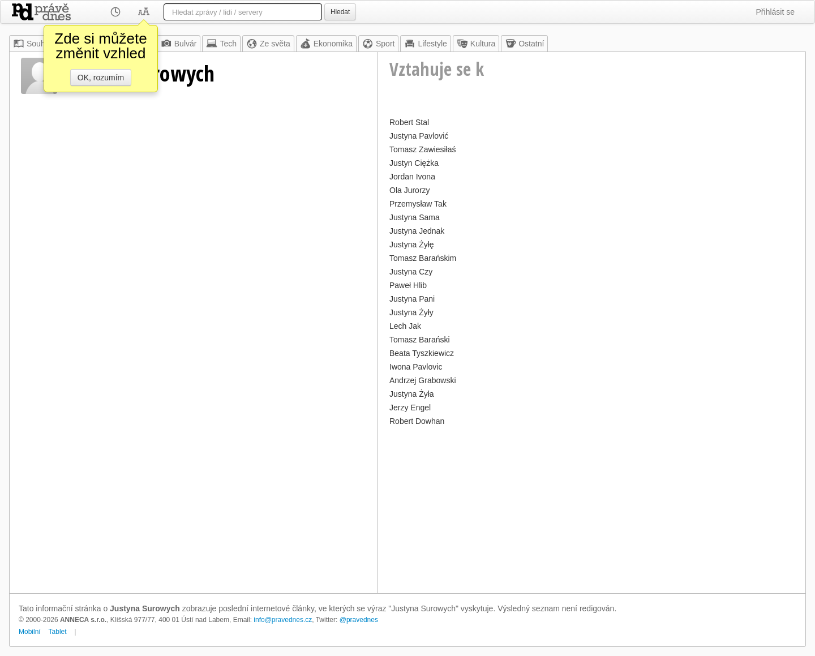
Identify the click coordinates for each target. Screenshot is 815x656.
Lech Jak (405, 326)
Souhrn (32, 43)
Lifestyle (425, 43)
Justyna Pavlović (418, 135)
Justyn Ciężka (414, 163)
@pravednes (359, 620)
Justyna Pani (412, 298)
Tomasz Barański (419, 339)
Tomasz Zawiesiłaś (422, 149)
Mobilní (30, 632)
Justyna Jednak (416, 230)
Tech (221, 43)
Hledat (340, 12)
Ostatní (524, 43)
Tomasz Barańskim (422, 258)
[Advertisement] (591, 508)
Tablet (58, 632)
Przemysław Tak (418, 203)
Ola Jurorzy (409, 190)
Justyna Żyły (411, 312)
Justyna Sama (414, 217)
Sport (378, 43)
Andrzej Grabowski (422, 380)
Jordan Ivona (412, 176)
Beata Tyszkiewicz (421, 353)
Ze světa (268, 43)
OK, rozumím (101, 77)
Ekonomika (326, 43)
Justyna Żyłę (411, 244)
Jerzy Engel (410, 407)
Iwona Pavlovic (415, 366)
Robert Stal (409, 122)
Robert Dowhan (416, 421)
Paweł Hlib (408, 285)
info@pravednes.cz (283, 620)
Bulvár (179, 43)
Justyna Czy (410, 271)
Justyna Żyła (411, 393)
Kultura (476, 43)
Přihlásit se (775, 11)
